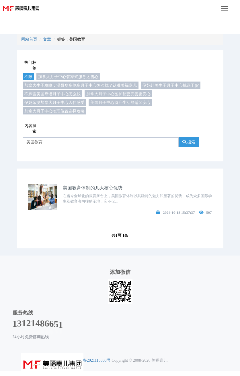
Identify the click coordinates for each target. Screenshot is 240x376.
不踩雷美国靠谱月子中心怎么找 (52, 93)
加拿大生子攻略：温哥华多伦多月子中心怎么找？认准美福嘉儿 (80, 85)
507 (209, 212)
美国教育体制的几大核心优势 (92, 187)
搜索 (189, 142)
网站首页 (29, 39)
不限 (28, 76)
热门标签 (30, 65)
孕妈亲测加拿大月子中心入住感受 (54, 102)
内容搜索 (30, 129)
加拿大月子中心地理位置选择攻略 (54, 111)
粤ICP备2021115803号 (92, 360)
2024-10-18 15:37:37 (179, 212)
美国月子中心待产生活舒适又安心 (120, 102)
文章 (47, 39)
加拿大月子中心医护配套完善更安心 (118, 93)
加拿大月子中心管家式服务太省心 (68, 76)
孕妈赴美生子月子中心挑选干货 (171, 85)
